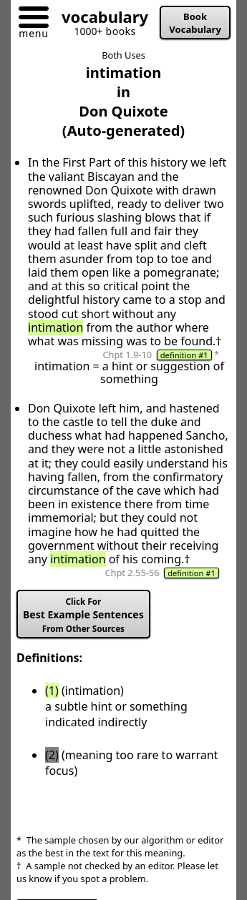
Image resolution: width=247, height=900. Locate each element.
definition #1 (184, 355)
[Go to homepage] (99, 19)
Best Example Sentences (83, 615)
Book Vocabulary (195, 23)
